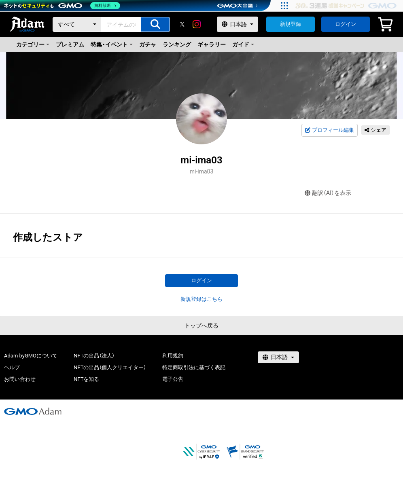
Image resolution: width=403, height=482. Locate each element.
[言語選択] (237, 24)
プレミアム (70, 44)
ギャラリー (211, 44)
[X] (182, 24)
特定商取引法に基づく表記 (193, 367)
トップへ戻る (201, 325)
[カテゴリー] (77, 24)
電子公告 (172, 379)
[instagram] (197, 24)
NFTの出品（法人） (94, 356)
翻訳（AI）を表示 (328, 193)
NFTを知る (86, 379)
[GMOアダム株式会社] (33, 411)
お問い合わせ (20, 379)
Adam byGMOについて (30, 356)
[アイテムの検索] (155, 24)
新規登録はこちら (201, 299)
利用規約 (172, 356)
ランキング (177, 44)
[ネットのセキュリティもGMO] (62, 5)
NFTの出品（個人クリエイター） (110, 367)
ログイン (345, 24)
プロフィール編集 (329, 130)
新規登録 (290, 24)
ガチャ (147, 44)
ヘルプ (12, 367)
